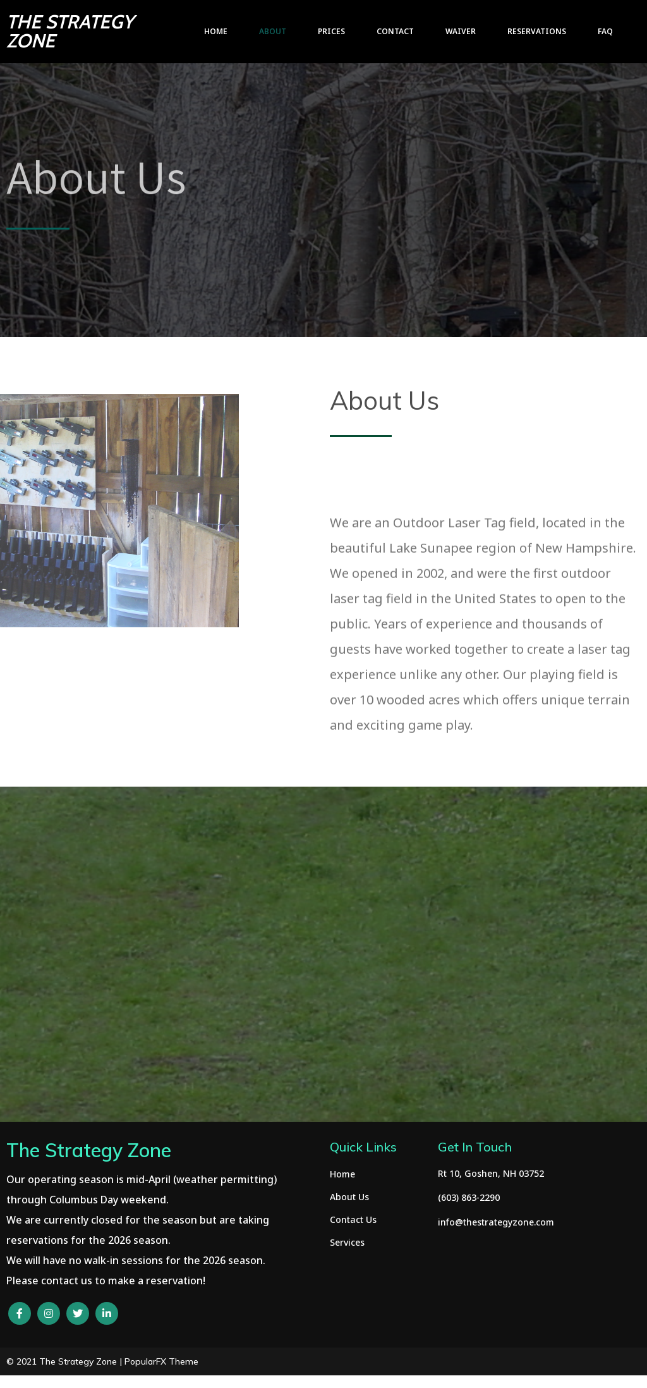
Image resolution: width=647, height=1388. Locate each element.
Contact (395, 31)
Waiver (460, 31)
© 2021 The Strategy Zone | (65, 1361)
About (272, 31)
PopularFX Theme (161, 1361)
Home (215, 31)
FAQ (605, 31)
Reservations (536, 31)
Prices (331, 31)
